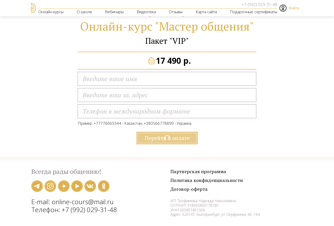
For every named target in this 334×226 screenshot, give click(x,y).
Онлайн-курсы (51, 11)
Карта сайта (206, 11)
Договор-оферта (195, 190)
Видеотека (146, 11)
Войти (294, 8)
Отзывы (176, 11)
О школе (84, 11)
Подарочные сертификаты (253, 11)
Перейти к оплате (167, 139)
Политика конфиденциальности (221, 182)
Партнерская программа (208, 173)
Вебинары (114, 11)
